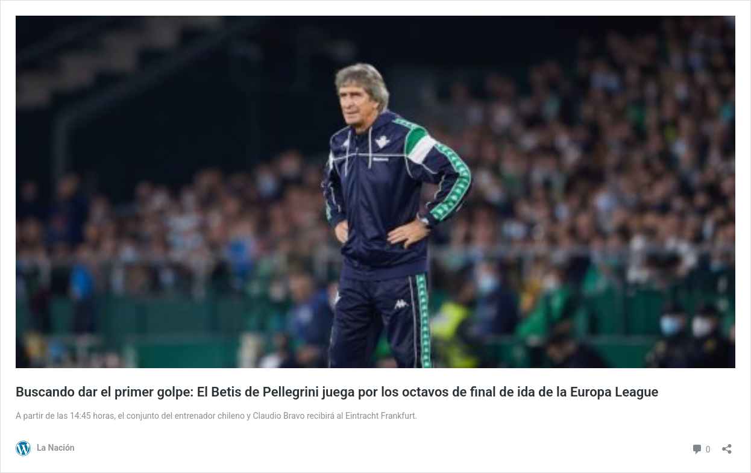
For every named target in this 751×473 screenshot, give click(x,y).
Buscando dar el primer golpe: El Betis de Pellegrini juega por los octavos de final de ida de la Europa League (337, 391)
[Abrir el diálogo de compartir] (726, 445)
